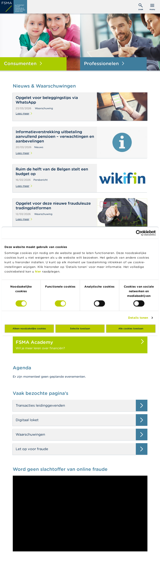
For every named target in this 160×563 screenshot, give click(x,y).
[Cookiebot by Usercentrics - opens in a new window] (139, 233)
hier (38, 271)
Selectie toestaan (80, 328)
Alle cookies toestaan (130, 328)
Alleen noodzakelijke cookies (29, 328)
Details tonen (138, 317)
